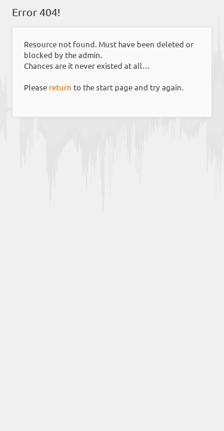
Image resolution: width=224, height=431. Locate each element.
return (60, 87)
